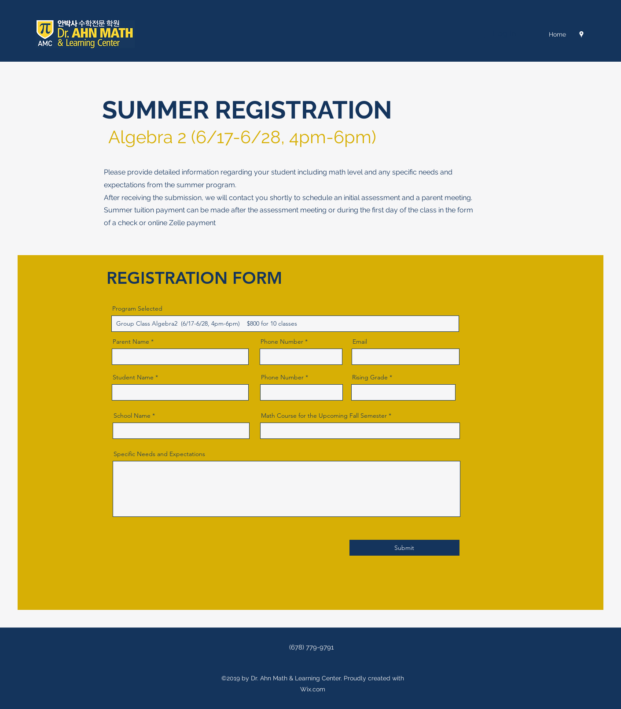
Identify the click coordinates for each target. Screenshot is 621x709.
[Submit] (404, 548)
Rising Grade (370, 377)
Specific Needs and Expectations (159, 454)
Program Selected (137, 308)
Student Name (133, 377)
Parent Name (131, 341)
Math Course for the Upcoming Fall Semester (324, 415)
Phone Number (282, 341)
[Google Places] (581, 34)
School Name (132, 415)
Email (360, 341)
